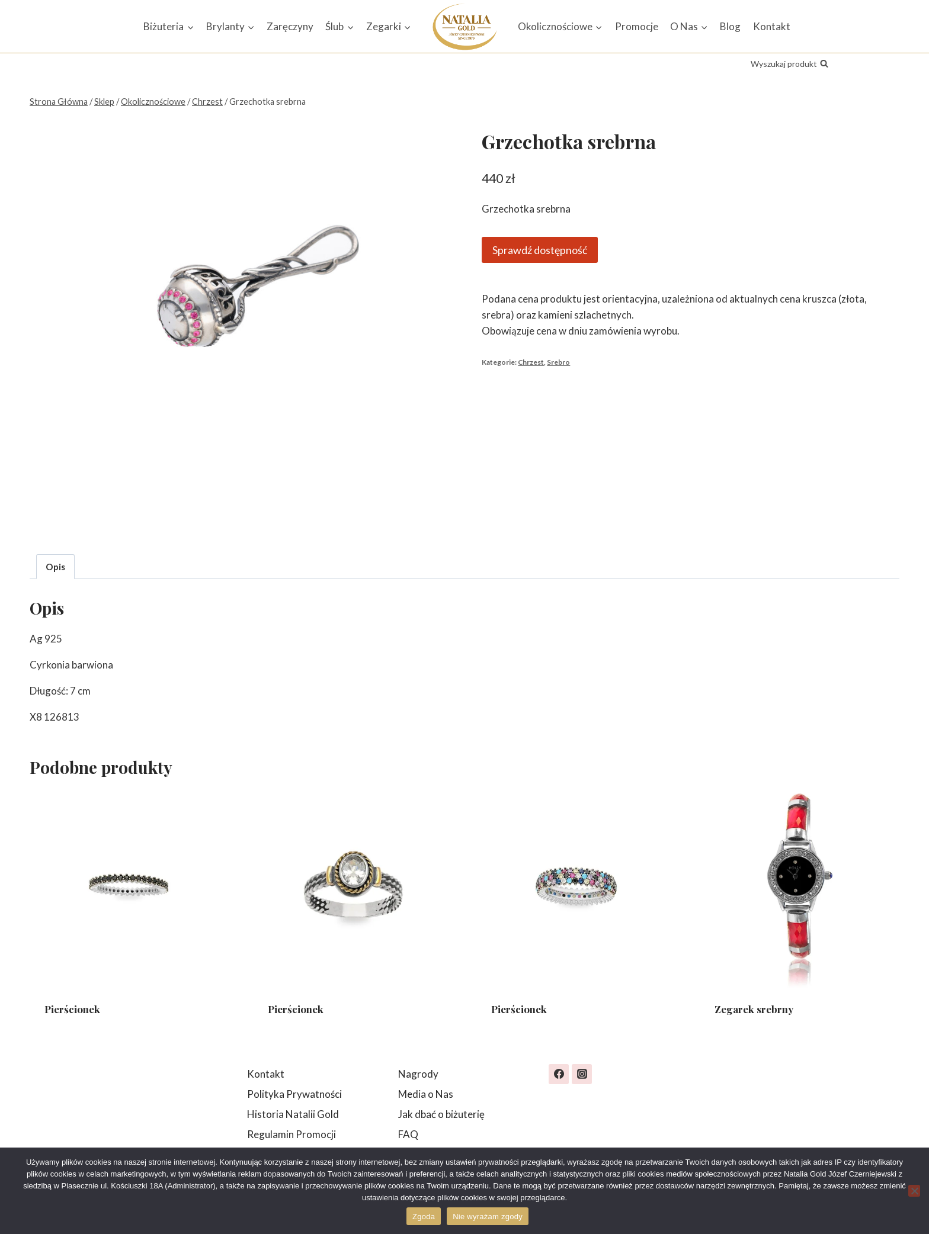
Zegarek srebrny (754, 1009)
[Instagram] (582, 1074)
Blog (730, 26)
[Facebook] (559, 1074)
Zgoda (423, 1216)
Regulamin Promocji (291, 1134)
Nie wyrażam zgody (488, 1216)
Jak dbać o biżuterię (441, 1114)
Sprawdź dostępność (539, 249)
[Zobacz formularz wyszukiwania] (789, 64)
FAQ (408, 1134)
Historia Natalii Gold (293, 1114)
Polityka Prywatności (294, 1094)
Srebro (558, 362)
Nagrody (418, 1074)
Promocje (636, 26)
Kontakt (771, 26)
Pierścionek (72, 1009)
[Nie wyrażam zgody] (914, 1191)
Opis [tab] (55, 566)
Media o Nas (425, 1094)
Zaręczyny (290, 26)
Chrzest (531, 362)
